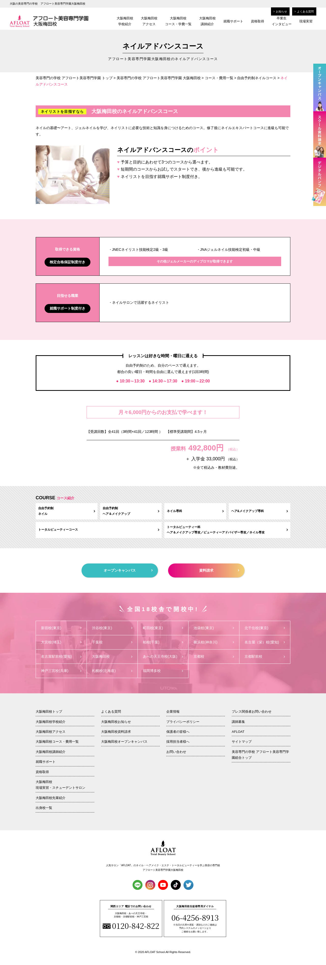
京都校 (214, 656)
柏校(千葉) (163, 642)
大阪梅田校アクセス (149, 21)
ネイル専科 (195, 511)
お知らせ (280, 11)
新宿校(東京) (61, 628)
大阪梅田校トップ (49, 711)
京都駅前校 (264, 656)
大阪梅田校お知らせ (116, 722)
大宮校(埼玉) (61, 642)
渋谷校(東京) (112, 628)
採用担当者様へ (177, 741)
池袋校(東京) (214, 628)
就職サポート (233, 21)
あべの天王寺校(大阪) (163, 656)
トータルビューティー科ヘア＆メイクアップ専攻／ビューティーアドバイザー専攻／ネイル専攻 (227, 529)
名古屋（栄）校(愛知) (264, 642)
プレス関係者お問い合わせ (251, 711)
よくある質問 (304, 11)
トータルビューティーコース (98, 530)
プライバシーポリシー (182, 722)
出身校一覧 (44, 808)
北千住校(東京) (264, 628)
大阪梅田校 (112, 656)
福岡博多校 (163, 671)
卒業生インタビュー (282, 21)
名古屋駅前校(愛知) (61, 656)
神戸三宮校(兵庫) (61, 671)
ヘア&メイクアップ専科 (259, 511)
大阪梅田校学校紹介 (125, 21)
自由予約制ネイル (66, 511)
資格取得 (257, 21)
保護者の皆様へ (177, 732)
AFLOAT (238, 732)
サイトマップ (242, 741)
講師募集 (238, 722)
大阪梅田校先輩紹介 (50, 798)
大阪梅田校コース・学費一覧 (178, 21)
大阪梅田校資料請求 (116, 732)
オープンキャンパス (128, 570)
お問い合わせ (176, 752)
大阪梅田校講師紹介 (207, 21)
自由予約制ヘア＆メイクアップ (131, 511)
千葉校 (112, 642)
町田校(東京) (163, 628)
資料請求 (219, 570)
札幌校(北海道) (112, 671)
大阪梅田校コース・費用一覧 (57, 741)
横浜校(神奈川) (214, 642)
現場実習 (306, 21)
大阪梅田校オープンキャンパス (124, 741)
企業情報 (173, 711)
